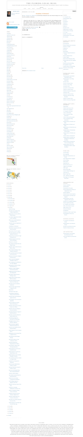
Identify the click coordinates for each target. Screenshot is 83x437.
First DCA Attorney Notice (68, 83)
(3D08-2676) (29, 15)
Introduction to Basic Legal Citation (69, 212)
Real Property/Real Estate (11, 120)
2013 (9, 190)
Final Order (9, 76)
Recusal (8, 122)
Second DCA (9, 130)
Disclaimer (9, 59)
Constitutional (9, 48)
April (10, 409)
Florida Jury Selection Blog (68, 67)
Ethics (8, 68)
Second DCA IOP (66, 86)
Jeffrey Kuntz (16, 11)
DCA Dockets (65, 36)
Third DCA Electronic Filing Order (69, 90)
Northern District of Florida (68, 30)
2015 (9, 186)
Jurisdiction (9, 93)
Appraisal (8, 36)
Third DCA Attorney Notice (68, 89)
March (10, 411)
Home (42, 68)
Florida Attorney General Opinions (69, 193)
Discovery (8, 61)
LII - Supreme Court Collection (68, 204)
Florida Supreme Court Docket (68, 35)
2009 (9, 197)
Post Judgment (9, 113)
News (8, 104)
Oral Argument (9, 108)
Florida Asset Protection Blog (68, 63)
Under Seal (9, 148)
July (10, 207)
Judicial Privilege (12, 209)
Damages (8, 51)
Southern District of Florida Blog (69, 66)
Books (8, 42)
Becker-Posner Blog (66, 169)
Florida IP (65, 49)
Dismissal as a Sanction (13, 241)
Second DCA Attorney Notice (68, 87)
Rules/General (9, 125)
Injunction (8, 85)
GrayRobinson (9, 84)
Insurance (8, 87)
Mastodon (41, 7)
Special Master (9, 136)
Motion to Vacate (10, 102)
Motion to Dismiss (10, 101)
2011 (9, 193)
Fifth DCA (8, 75)
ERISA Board (65, 161)
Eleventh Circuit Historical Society (69, 226)
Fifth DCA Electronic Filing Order (69, 99)
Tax (7, 143)
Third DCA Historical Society (68, 227)
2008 (9, 415)
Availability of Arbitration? (13, 226)
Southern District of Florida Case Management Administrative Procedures (69, 138)
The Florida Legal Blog (41, 3)
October (10, 202)
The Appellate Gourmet (67, 64)
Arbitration (9, 38)
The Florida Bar (66, 43)
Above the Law (66, 172)
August (10, 205)
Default (8, 56)
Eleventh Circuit (10, 64)
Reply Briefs (11, 289)
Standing (8, 137)
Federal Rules (65, 106)
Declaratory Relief (10, 55)
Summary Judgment (10, 140)
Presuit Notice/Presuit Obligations (13, 114)
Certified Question (10, 44)
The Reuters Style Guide (13, 291)
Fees (7, 73)
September (11, 203)
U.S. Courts (65, 32)
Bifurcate (8, 41)
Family (8, 71)
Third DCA (9, 145)
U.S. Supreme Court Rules (68, 111)
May (10, 407)
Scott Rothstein (9, 128)
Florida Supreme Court (11, 79)
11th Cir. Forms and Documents (68, 117)
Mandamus (9, 99)
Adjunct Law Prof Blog (67, 166)
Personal (8, 111)
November (11, 200)
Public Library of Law (67, 207)
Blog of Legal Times (66, 173)
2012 (9, 191)
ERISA (8, 67)
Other (8, 110)
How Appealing (66, 154)
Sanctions (8, 127)
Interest (8, 90)
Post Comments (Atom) (31, 70)
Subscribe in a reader (10, 21)
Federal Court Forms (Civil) (68, 108)
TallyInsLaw (65, 48)
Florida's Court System (67, 33)
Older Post (61, 68)
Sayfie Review (65, 69)
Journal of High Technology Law (69, 170)
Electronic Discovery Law (67, 164)
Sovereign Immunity (10, 134)
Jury (7, 94)
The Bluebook (65, 210)
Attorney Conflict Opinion (13, 373)
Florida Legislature (66, 192)
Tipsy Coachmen (10, 147)
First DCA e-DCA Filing (67, 84)
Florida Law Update (66, 46)
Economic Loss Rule (10, 62)
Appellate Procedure (10, 35)
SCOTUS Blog (66, 152)
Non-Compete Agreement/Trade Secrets (14, 105)
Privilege (8, 116)
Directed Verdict (9, 58)
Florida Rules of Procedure (68, 188)
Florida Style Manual (67, 208)
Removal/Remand (10, 123)
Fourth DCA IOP (66, 92)
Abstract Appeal (66, 57)
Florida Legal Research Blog (68, 202)
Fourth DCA (9, 82)
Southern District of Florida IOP (69, 135)
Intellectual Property (10, 88)
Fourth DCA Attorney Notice (68, 93)
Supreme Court (9, 142)
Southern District (10, 133)
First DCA (8, 78)
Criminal (8, 50)
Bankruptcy (9, 39)
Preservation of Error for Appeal (14, 231)
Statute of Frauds (10, 139)
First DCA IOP (66, 81)
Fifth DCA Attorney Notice (68, 98)
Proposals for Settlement (11, 119)
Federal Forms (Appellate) (68, 109)
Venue (8, 150)
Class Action (9, 47)
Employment (9, 65)
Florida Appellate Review (67, 55)
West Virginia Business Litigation (69, 158)
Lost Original (9, 98)
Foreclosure (9, 81)
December (11, 198)
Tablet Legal (65, 167)
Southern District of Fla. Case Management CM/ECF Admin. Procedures (69, 145)
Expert (8, 70)
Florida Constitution (66, 185)
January (10, 413)
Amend (8, 33)
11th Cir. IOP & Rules (67, 112)
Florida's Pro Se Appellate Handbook (69, 201)
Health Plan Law (66, 163)
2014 (9, 188)
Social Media (9, 131)
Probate (8, 117)
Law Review (9, 96)
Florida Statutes (66, 186)
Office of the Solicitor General (68, 205)
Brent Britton (65, 51)
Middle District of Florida (67, 29)
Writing (8, 151)
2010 (9, 195)
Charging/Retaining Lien (11, 45)
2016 (9, 184)
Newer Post (24, 68)
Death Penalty (9, 53)
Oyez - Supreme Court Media (68, 175)
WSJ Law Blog (66, 160)
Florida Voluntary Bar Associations (69, 45)
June (10, 406)
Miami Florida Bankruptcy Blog (69, 58)
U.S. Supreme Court (66, 16)
